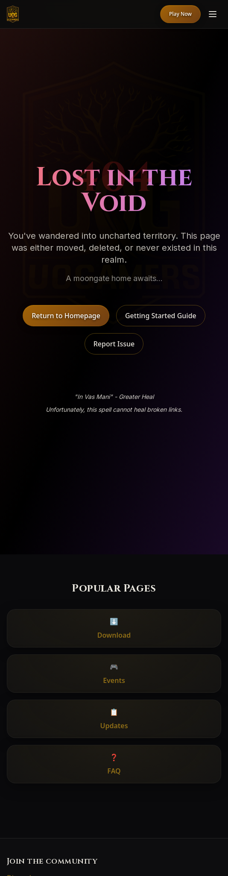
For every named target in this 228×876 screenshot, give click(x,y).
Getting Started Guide (160, 315)
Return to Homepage (66, 315)
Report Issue (114, 344)
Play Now (180, 14)
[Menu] (212, 14)
